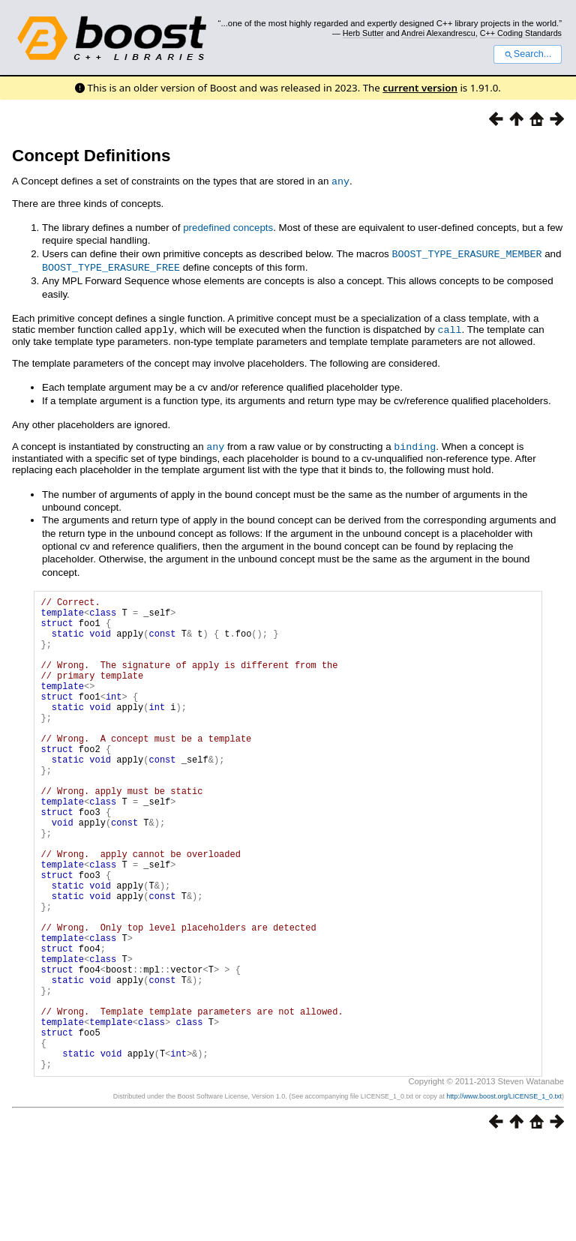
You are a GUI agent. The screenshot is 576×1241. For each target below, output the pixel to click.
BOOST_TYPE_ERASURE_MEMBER (467, 252)
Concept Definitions (91, 155)
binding (415, 443)
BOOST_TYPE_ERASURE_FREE (111, 265)
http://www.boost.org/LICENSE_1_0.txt (504, 1194)
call (449, 327)
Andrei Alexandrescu (438, 32)
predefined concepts (228, 226)
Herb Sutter (363, 32)
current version (420, 87)
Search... (527, 54)
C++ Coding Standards (521, 32)
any (341, 180)
